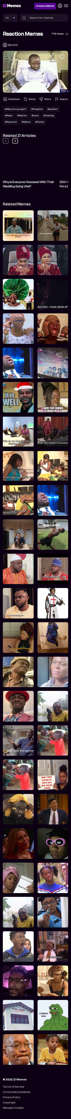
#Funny (39, 122)
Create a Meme (45, 6)
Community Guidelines (16, 1092)
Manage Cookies (13, 1107)
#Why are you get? (15, 109)
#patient (52, 109)
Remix (29, 99)
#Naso (8, 115)
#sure (35, 115)
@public (13, 44)
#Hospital (37, 109)
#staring (48, 115)
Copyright (9, 1102)
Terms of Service (13, 1086)
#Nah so (22, 115)
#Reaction (11, 122)
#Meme (26, 122)
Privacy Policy (11, 1097)
